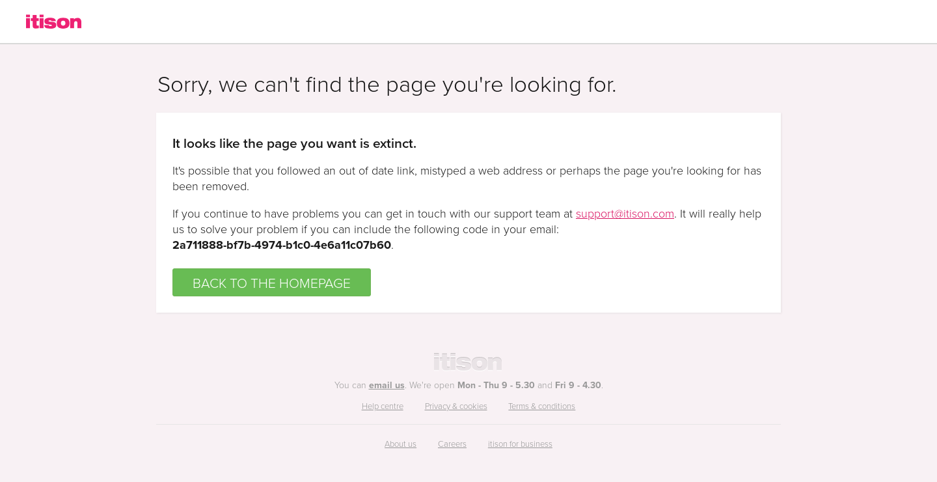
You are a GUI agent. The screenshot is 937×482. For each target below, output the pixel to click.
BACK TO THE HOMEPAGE (272, 282)
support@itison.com (625, 213)
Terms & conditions (541, 406)
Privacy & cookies (456, 406)
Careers (452, 443)
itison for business (520, 443)
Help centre (382, 406)
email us (387, 384)
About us (400, 443)
